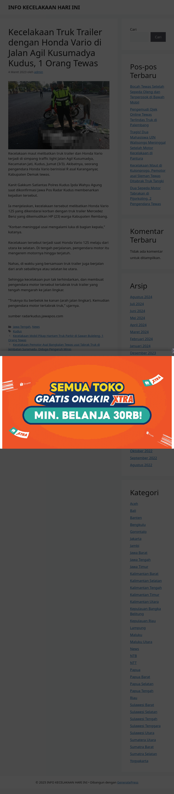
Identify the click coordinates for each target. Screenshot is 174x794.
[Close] (87, 397)
